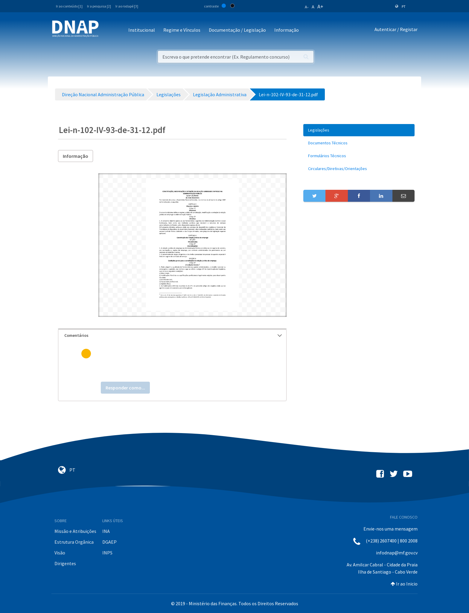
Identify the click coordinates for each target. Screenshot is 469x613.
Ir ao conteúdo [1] (69, 6)
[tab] (172, 335)
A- (307, 7)
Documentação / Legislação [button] (237, 30)
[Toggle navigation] (107, 30)
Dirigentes (65, 563)
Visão (59, 553)
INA (106, 531)
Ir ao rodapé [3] (126, 6)
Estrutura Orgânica (74, 542)
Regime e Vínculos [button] (181, 30)
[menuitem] (359, 130)
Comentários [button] (173, 335)
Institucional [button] (141, 30)
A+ (320, 6)
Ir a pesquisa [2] (99, 6)
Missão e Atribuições (75, 531)
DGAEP (109, 542)
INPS (107, 553)
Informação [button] (286, 30)
